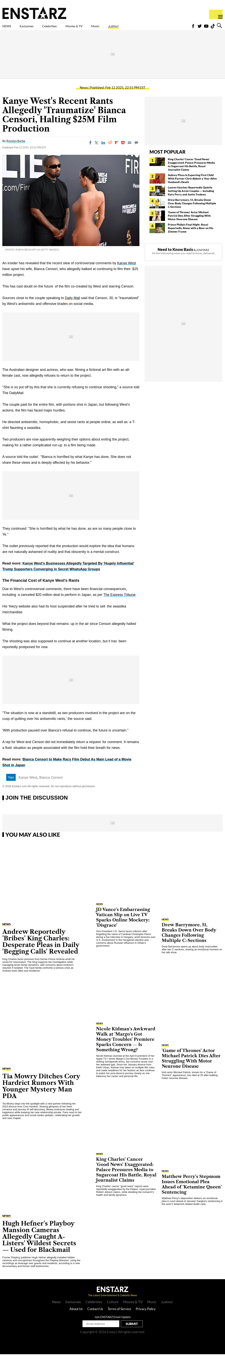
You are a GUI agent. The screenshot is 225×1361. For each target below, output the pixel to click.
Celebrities (67, 28)
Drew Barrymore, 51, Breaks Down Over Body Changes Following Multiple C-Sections (192, 210)
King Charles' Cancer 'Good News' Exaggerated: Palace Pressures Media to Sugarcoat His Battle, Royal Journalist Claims (191, 171)
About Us (76, 1316)
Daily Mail (72, 305)
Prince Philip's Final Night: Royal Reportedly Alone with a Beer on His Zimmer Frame (190, 235)
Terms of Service (119, 1316)
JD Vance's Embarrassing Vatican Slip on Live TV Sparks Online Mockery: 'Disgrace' (123, 924)
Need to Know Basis (175, 256)
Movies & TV (101, 28)
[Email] (129, 149)
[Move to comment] (136, 149)
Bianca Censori (51, 784)
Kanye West (126, 270)
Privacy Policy (146, 1316)
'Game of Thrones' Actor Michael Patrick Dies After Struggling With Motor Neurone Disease (189, 222)
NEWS (9, 28)
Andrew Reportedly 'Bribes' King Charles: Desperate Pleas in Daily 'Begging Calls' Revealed (40, 948)
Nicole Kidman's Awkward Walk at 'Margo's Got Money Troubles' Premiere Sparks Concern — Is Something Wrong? (125, 1046)
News (84, 94)
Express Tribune (123, 601)
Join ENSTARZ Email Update (112, 1323)
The (106, 601)
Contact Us (95, 1316)
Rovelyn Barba (15, 147)
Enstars (34, 12)
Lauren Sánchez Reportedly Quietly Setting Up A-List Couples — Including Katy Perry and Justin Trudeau (191, 197)
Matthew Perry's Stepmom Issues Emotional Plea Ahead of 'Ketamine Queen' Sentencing (192, 1191)
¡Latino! (153, 28)
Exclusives (36, 28)
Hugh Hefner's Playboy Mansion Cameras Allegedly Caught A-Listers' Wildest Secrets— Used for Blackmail (39, 1243)
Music (130, 28)
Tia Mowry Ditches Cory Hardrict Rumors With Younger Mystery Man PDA (41, 1092)
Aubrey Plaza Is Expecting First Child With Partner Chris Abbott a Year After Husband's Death (192, 185)
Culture (113, 1308)
